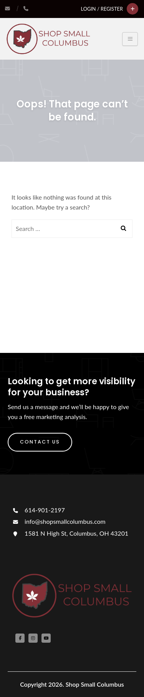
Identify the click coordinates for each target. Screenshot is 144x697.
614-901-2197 (38, 509)
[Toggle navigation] (130, 39)
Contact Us (40, 442)
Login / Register (102, 9)
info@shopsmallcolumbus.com (59, 521)
